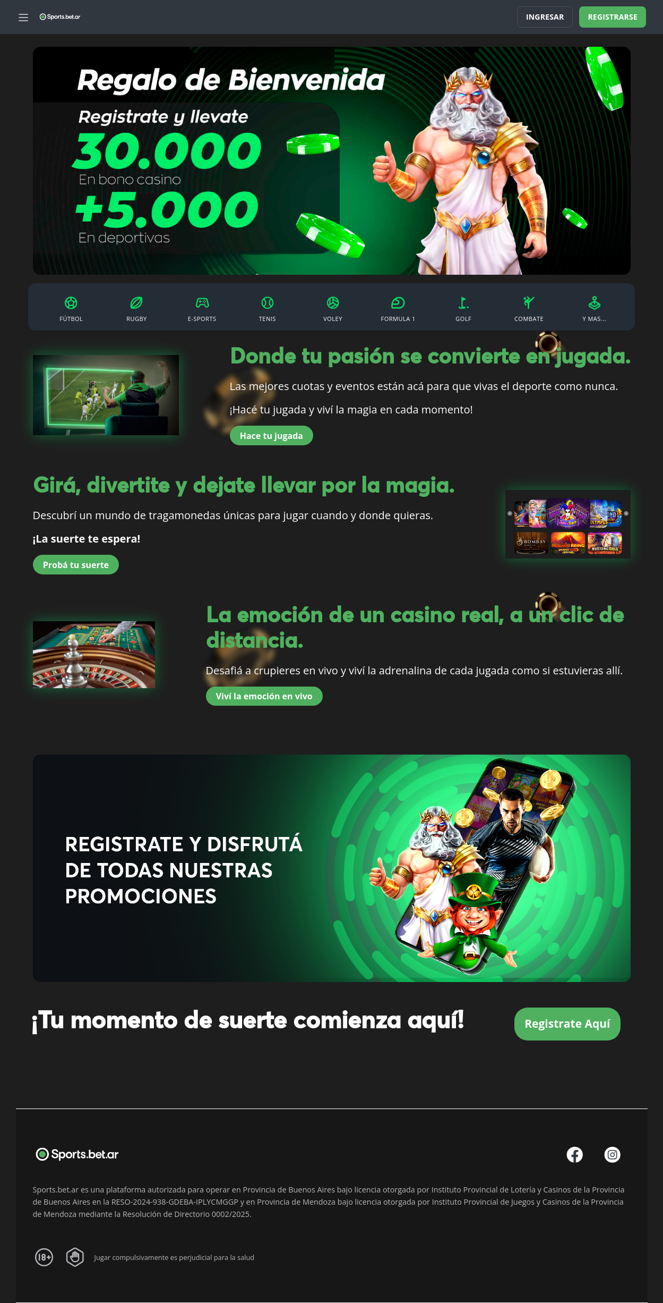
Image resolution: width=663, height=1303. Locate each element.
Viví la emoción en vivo (264, 696)
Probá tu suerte (76, 565)
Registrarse (613, 17)
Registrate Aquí (567, 1023)
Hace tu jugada (271, 436)
